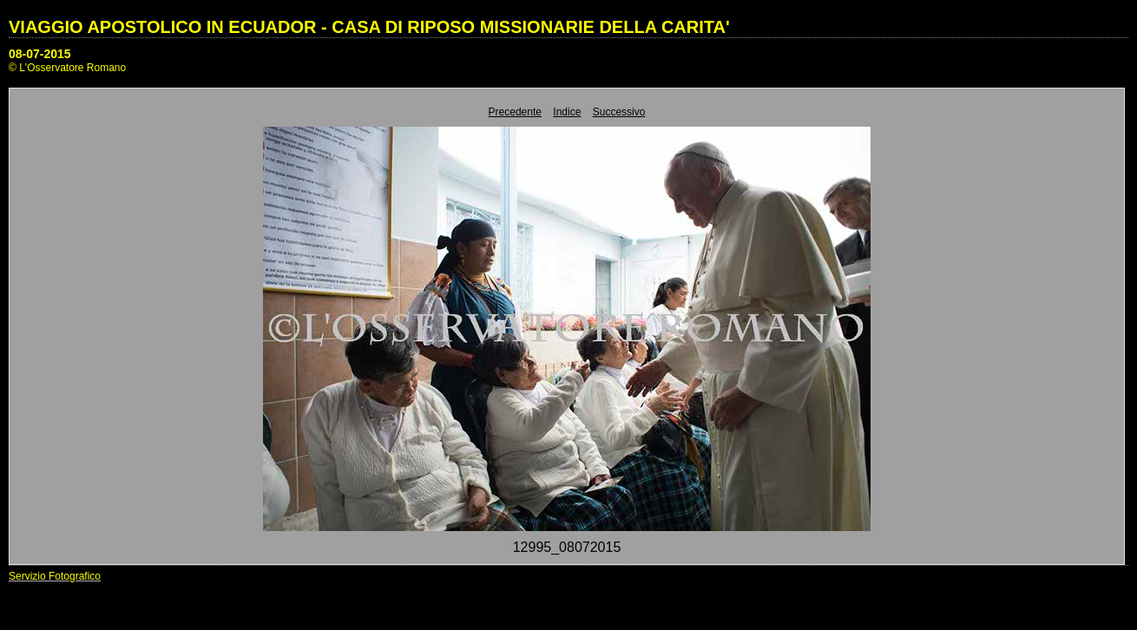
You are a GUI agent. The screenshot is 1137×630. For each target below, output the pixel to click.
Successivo (619, 112)
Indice (567, 112)
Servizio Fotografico (55, 576)
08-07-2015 (40, 54)
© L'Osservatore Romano (67, 68)
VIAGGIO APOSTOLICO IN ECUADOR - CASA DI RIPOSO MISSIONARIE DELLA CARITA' (369, 26)
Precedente (515, 112)
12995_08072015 (567, 547)
